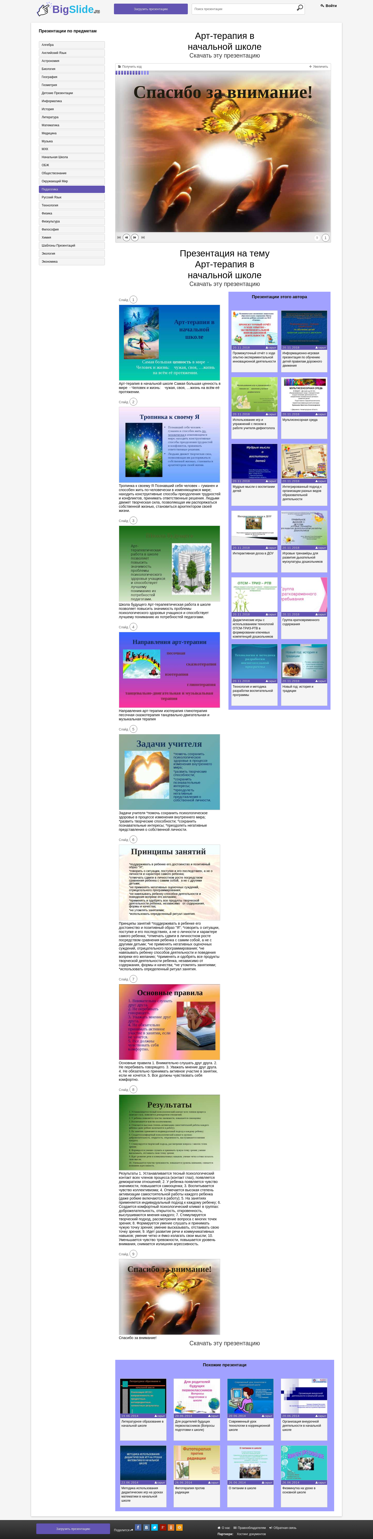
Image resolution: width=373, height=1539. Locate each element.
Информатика (52, 101)
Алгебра (48, 45)
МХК (45, 149)
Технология (50, 205)
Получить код (130, 66)
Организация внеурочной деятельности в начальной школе (302, 1426)
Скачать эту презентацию (224, 55)
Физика (47, 213)
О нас (224, 1528)
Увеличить (318, 66)
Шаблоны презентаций (58, 246)
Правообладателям (250, 1528)
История (48, 109)
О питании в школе (243, 1488)
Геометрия (49, 85)
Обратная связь (283, 1528)
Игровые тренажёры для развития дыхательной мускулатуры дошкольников (303, 557)
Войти (329, 6)
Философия (50, 230)
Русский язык (51, 197)
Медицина (49, 133)
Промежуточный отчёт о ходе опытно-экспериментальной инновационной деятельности (254, 357)
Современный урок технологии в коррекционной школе (250, 1426)
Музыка (47, 141)
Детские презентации (57, 93)
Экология (48, 254)
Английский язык (54, 53)
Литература (50, 117)
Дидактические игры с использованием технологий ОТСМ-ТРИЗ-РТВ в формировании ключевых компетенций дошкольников (253, 628)
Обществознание (54, 173)
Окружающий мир (55, 181)
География (49, 77)
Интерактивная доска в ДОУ (253, 553)
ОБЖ (45, 165)
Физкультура (51, 222)
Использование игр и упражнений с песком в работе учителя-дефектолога (254, 424)
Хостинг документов (251, 1534)
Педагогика (50, 189)
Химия (46, 238)
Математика (50, 125)
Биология (48, 69)
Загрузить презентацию (151, 9)
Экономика (50, 262)
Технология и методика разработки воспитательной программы (253, 691)
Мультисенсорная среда (300, 420)
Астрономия (50, 61)
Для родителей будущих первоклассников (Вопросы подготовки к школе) (195, 1426)
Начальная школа (55, 157)
